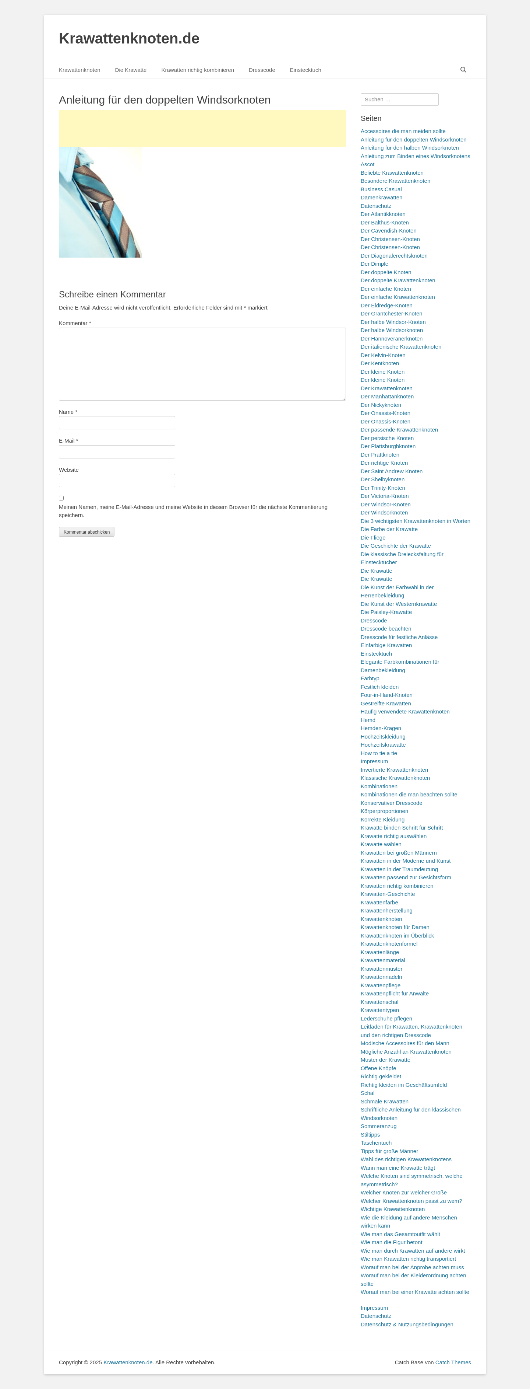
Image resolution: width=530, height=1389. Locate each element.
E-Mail (68, 440)
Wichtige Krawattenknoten (393, 1209)
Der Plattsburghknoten (388, 446)
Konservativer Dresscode (392, 803)
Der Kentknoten (380, 363)
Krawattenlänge (380, 952)
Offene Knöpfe (378, 1068)
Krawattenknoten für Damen (395, 927)
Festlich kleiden (380, 687)
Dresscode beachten (386, 628)
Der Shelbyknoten (382, 479)
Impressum (374, 761)
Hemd (368, 720)
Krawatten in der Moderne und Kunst (406, 861)
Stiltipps (370, 1134)
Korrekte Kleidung (382, 819)
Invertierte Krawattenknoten (394, 770)
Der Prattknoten (380, 454)
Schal (368, 1093)
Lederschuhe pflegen (386, 1018)
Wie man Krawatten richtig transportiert (408, 1259)
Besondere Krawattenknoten (395, 181)
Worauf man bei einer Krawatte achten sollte (415, 1292)
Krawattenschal (380, 1002)
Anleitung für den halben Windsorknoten (410, 147)
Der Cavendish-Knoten (389, 230)
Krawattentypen (380, 1010)
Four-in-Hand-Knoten (387, 695)
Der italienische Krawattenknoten (401, 346)
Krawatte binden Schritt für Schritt (402, 827)
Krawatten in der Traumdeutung (399, 869)
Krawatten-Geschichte (388, 894)
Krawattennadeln (381, 977)
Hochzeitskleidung (383, 736)
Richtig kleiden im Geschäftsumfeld (404, 1085)
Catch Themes (453, 1362)
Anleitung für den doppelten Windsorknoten (414, 139)
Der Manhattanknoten (387, 396)
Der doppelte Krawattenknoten (398, 280)
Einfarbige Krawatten (386, 645)
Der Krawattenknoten (387, 388)
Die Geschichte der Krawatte (396, 545)
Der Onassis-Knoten (385, 413)
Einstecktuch (305, 70)
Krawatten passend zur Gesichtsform (406, 877)
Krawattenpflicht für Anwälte (395, 993)
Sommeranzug (379, 1126)
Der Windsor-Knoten (386, 504)
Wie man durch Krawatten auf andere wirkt (413, 1250)
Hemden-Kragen (381, 728)
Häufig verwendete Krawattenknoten (405, 711)
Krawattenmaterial (383, 960)
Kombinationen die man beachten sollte (409, 794)
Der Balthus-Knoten (385, 222)
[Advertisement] (202, 128)
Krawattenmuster (381, 969)
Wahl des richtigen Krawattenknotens (406, 1159)
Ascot (368, 164)
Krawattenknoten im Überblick (397, 935)
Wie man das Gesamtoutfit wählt (400, 1234)
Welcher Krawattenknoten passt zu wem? (411, 1201)
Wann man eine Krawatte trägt (398, 1168)
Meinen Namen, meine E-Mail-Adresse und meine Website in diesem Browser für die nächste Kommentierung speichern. (193, 511)
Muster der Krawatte (385, 1060)
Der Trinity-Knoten (383, 488)
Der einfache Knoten (386, 289)
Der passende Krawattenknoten (399, 429)
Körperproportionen (384, 811)
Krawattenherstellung (387, 910)
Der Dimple (374, 264)
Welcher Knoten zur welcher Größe (404, 1192)
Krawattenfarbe (379, 902)
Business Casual (381, 189)
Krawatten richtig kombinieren (197, 70)
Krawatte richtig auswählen (394, 836)
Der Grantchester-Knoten (392, 313)
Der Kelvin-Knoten (383, 355)
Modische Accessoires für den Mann (405, 1043)
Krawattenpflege (380, 985)
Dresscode (262, 70)
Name (68, 412)
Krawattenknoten (79, 70)
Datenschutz (376, 206)
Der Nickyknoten (381, 405)
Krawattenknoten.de (129, 38)
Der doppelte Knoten (386, 272)
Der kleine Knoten (382, 372)
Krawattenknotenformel (389, 943)
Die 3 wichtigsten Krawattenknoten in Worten (415, 521)
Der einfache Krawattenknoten (398, 297)
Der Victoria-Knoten (385, 496)
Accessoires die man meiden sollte (403, 131)
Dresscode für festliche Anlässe (399, 637)
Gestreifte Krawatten (386, 703)
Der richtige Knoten (384, 463)
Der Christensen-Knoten (390, 239)
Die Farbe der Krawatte (389, 529)
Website (69, 470)
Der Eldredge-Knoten (387, 305)
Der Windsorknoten (384, 512)
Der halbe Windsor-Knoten (393, 322)
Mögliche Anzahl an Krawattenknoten (406, 1051)
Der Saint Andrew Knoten (392, 471)
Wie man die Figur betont (392, 1242)
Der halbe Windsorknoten (392, 330)
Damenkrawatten (381, 197)
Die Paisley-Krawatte (386, 612)
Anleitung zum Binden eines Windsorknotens (415, 156)
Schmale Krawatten (385, 1101)
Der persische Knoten (387, 438)
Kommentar (75, 323)
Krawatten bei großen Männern (399, 852)
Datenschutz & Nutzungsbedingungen (407, 1324)
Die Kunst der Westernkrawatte (399, 604)
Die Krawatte (131, 70)
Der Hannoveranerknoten (392, 338)
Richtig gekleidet (381, 1076)
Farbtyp (370, 678)
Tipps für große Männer (389, 1151)
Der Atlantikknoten (383, 214)
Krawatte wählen (381, 844)
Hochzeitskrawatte (383, 744)
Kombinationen (379, 786)
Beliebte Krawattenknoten (392, 173)
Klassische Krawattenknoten (395, 778)
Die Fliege (373, 537)
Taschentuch (376, 1143)
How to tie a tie (379, 753)
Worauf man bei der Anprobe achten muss (412, 1267)
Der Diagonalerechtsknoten (394, 255)
